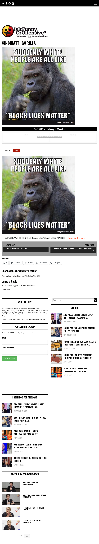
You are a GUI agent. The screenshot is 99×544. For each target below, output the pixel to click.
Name (4, 337)
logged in (16, 286)
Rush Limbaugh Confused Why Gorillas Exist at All (24, 276)
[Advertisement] (47, 13)
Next (27, 536)
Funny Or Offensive (77, 238)
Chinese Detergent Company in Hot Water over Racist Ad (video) (74, 249)
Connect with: (6, 289)
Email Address (8, 347)
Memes (16, 150)
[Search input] (73, 300)
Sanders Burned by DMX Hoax (16, 249)
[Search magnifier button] (95, 300)
